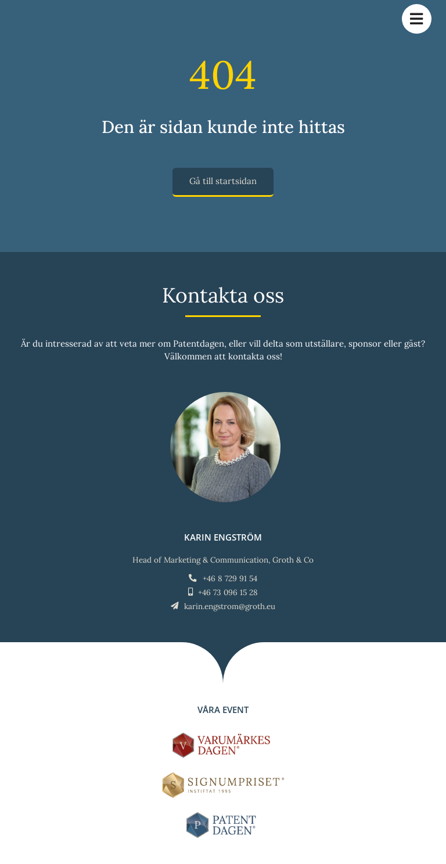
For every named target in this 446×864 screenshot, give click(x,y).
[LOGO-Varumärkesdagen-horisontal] (223, 737)
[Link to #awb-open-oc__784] (416, 19)
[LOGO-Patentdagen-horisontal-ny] (223, 816)
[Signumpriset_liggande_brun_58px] (223, 776)
